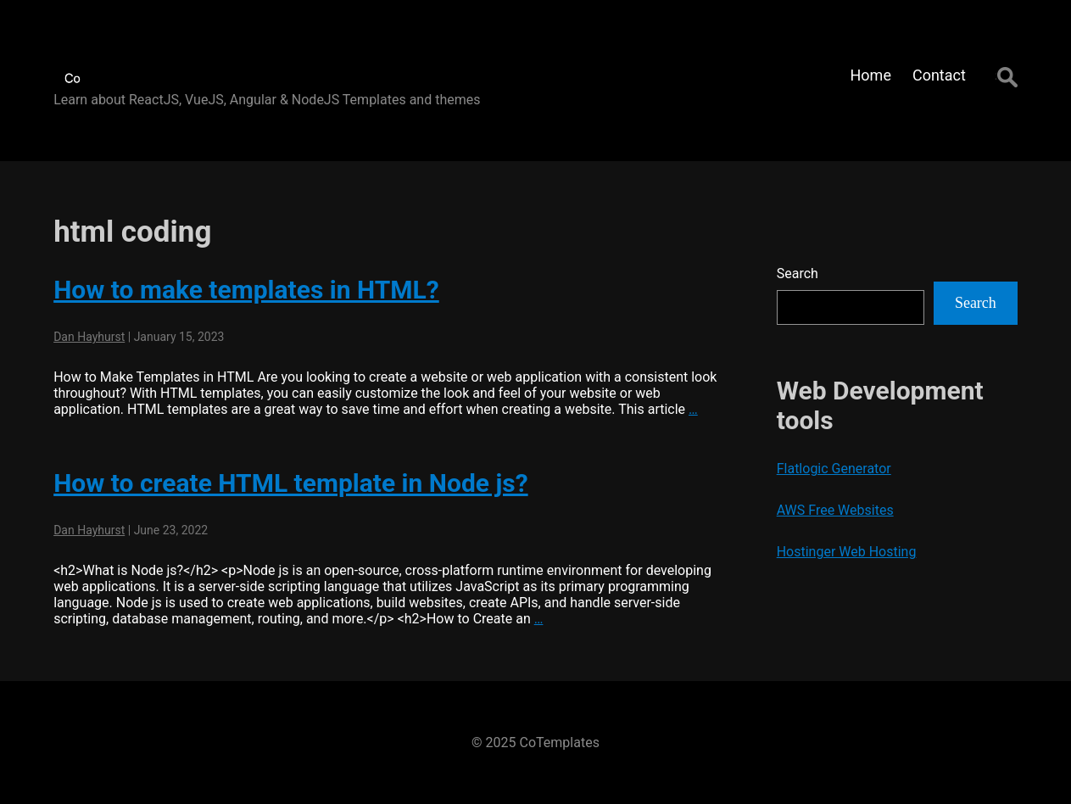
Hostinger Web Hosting (847, 552)
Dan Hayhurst (89, 336)
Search (797, 273)
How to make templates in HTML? (246, 289)
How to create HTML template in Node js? (290, 483)
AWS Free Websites (835, 510)
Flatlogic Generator (834, 469)
